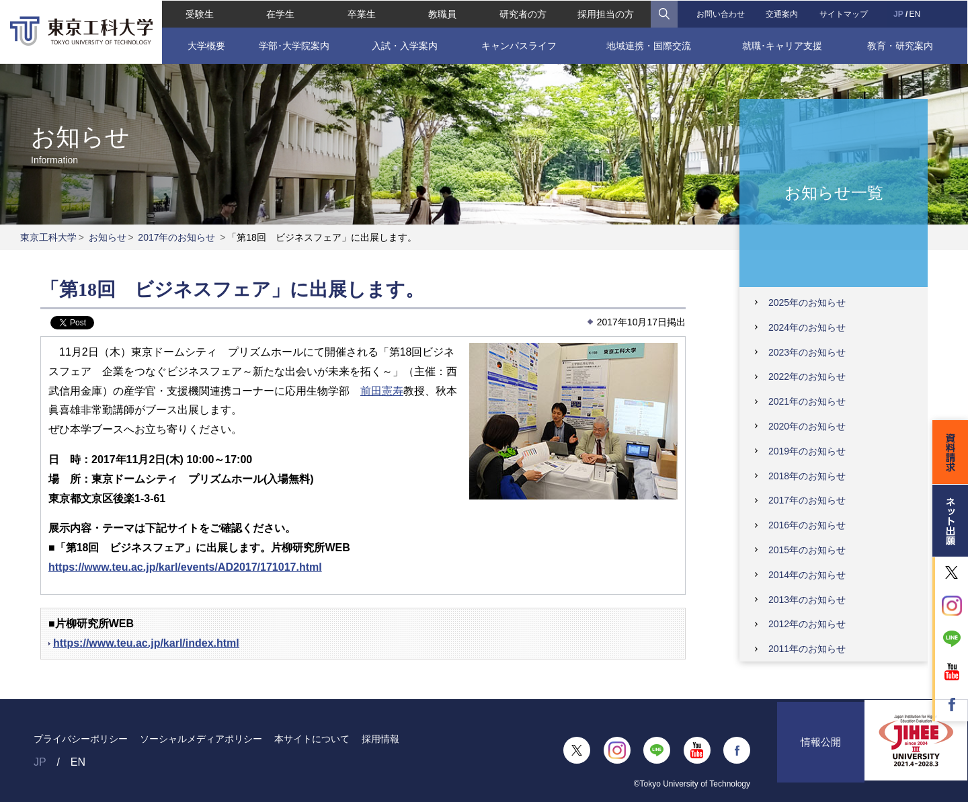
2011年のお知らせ (807, 648)
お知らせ (107, 237)
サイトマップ (844, 13)
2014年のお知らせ (807, 574)
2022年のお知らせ (807, 376)
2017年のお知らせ (176, 237)
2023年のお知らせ (807, 352)
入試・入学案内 (404, 45)
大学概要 (205, 45)
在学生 (280, 13)
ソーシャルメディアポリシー (201, 738)
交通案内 (782, 13)
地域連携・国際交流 (648, 45)
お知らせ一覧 (833, 192)
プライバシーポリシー (81, 738)
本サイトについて (312, 738)
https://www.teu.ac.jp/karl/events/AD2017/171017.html (185, 567)
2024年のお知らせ (807, 327)
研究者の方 (523, 13)
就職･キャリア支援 (783, 45)
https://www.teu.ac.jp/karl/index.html (146, 643)
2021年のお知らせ (807, 401)
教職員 (442, 13)
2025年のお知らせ (807, 302)
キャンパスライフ (519, 45)
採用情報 (380, 738)
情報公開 (820, 750)
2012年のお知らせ (807, 623)
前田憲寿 (381, 391)
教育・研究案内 (901, 45)
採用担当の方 (605, 13)
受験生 (199, 13)
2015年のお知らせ (807, 550)
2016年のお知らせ (807, 525)
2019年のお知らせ (807, 451)
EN (915, 13)
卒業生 (361, 13)
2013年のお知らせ (807, 599)
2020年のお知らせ (807, 426)
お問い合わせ (720, 13)
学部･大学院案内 (293, 45)
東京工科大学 (48, 237)
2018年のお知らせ (807, 476)
